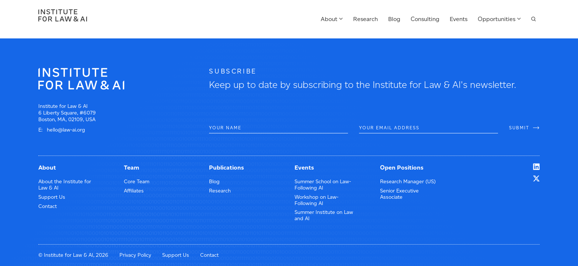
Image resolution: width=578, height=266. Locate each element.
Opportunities (496, 19)
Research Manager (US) (408, 181)
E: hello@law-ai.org (61, 130)
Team (131, 167)
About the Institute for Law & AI (64, 184)
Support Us (51, 197)
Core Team (136, 181)
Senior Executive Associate (399, 194)
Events (458, 19)
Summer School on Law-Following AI (323, 184)
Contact (47, 206)
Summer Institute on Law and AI (324, 215)
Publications (226, 167)
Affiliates (134, 191)
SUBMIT (519, 127)
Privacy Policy (135, 255)
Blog (394, 19)
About (329, 19)
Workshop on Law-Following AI (316, 200)
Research (365, 19)
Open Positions (402, 167)
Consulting (425, 19)
